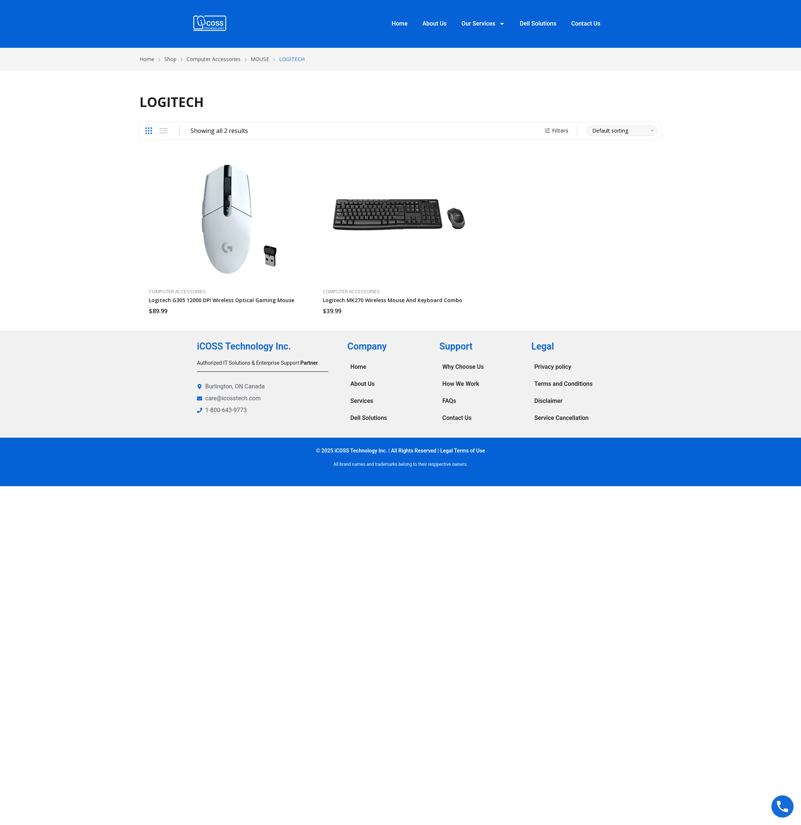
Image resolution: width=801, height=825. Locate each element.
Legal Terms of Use (462, 451)
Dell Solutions (538, 23)
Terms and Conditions (563, 383)
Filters (555, 130)
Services (362, 400)
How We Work (460, 383)
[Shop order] (621, 131)
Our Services (483, 23)
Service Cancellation (561, 417)
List (163, 131)
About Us (434, 23)
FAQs (449, 400)
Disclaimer (548, 400)
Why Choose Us (463, 366)
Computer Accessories (177, 291)
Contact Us (585, 23)
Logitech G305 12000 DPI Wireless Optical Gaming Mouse (221, 300)
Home (400, 23)
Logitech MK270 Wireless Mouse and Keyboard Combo (392, 300)
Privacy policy (553, 366)
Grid (148, 131)
